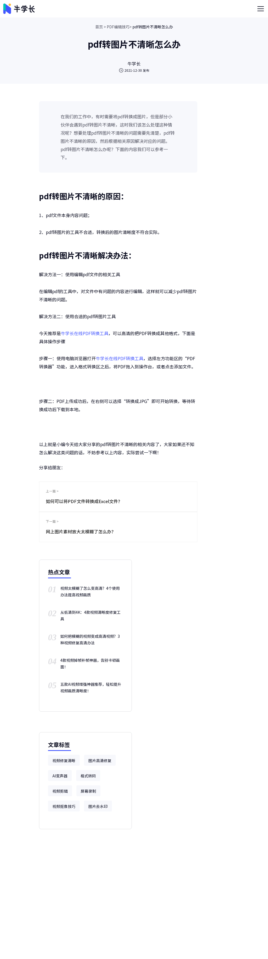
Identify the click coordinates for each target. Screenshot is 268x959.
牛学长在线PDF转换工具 (84, 333)
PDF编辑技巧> (119, 26)
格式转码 (88, 775)
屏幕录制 (88, 791)
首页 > (100, 26)
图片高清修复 (99, 760)
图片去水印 (98, 806)
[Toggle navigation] (261, 9)
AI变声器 (59, 775)
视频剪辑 (60, 791)
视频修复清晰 (63, 760)
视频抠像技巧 (63, 806)
